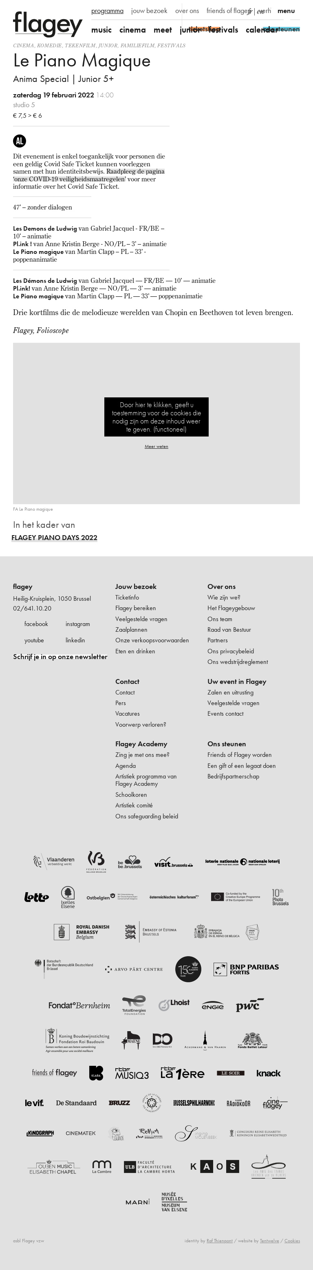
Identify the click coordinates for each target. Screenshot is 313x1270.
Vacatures (127, 713)
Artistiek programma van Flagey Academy (146, 780)
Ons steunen (226, 744)
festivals (223, 29)
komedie (49, 45)
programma (107, 11)
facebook (36, 624)
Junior (108, 45)
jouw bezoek (149, 11)
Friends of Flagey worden (239, 754)
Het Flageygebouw (231, 608)
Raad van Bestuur (229, 629)
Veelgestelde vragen (141, 619)
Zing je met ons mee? (142, 754)
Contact (127, 681)
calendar (262, 29)
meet (163, 29)
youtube (34, 640)
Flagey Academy (141, 744)
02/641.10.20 (32, 608)
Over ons (221, 586)
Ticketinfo (127, 597)
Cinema (23, 45)
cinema (132, 29)
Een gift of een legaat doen (241, 765)
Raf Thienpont (220, 1240)
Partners (217, 640)
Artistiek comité (134, 805)
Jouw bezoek (135, 586)
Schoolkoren (131, 794)
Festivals (171, 45)
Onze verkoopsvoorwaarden (152, 640)
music (101, 29)
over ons (187, 11)
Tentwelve (269, 1240)
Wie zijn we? (223, 597)
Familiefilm (138, 45)
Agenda (125, 765)
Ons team (219, 619)
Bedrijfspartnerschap (233, 776)
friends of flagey (229, 11)
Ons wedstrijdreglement (237, 661)
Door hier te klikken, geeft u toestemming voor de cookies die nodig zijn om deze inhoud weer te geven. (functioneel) (156, 417)
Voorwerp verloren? (140, 724)
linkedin (75, 640)
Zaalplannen (131, 629)
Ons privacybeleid (230, 651)
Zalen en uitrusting (230, 692)
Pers (120, 703)
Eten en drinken (135, 651)
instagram (78, 624)
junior (190, 29)
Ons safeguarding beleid (146, 816)
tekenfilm (80, 45)
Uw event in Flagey (237, 681)
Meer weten (156, 446)
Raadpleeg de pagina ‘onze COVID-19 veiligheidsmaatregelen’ (89, 175)
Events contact (225, 713)
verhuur (269, 11)
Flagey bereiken (135, 608)
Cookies (292, 1240)
